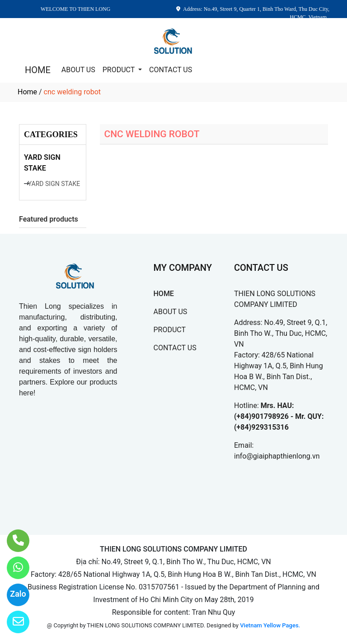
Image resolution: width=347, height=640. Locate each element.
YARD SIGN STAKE (42, 162)
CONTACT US (170, 69)
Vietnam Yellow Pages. (270, 625)
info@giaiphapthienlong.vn (277, 456)
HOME (38, 70)
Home (27, 92)
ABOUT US (78, 69)
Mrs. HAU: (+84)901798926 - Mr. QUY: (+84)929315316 (279, 416)
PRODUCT (119, 69)
